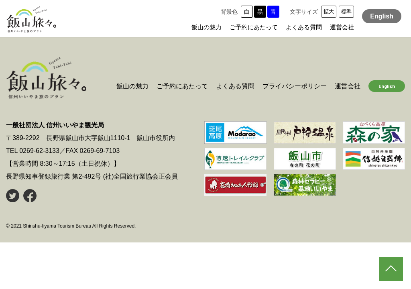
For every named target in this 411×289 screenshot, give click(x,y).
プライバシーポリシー (294, 86)
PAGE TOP (391, 269)
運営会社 (342, 27)
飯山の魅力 (206, 27)
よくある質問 (304, 27)
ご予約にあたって (254, 27)
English (381, 16)
